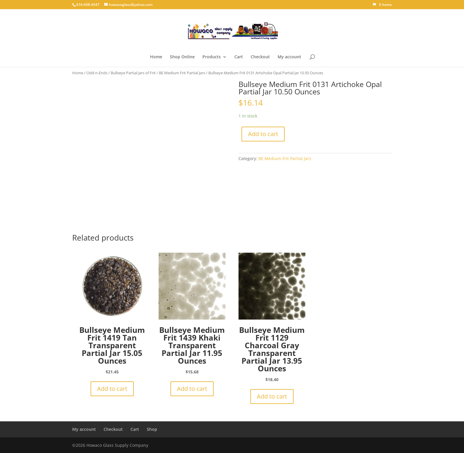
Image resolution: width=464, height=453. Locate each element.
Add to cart (263, 134)
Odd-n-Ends (96, 72)
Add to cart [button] (112, 389)
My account (289, 57)
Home (156, 57)
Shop (152, 429)
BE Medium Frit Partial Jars (182, 72)
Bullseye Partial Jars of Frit (133, 72)
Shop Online (182, 57)
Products (211, 57)
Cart (238, 57)
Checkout (260, 57)
